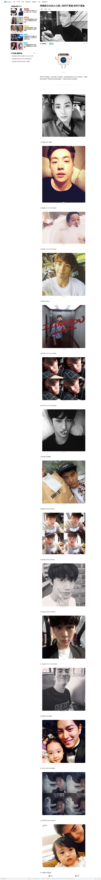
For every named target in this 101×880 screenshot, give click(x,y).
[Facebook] (96, 878)
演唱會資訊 (44, 1)
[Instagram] (99, 878)
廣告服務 (47, 878)
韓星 (23, 1)
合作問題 (42, 878)
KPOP (18, 1)
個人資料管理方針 (36, 878)
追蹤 (51, 43)
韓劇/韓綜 (27, 1)
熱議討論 (34, 1)
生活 (39, 1)
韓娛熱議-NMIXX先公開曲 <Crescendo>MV (23, 56)
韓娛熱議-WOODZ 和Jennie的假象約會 (21, 58)
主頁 (14, 1)
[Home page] (7, 2)
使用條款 (29, 878)
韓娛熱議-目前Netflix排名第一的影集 (21, 61)
